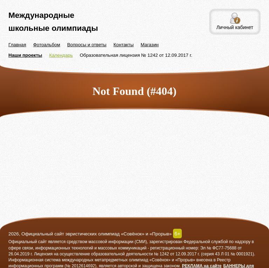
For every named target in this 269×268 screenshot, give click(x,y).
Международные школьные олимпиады (53, 22)
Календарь (61, 55)
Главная (17, 44)
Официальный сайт (27, 241)
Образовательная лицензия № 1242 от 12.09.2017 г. (136, 55)
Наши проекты (25, 55)
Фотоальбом (46, 44)
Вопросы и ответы (86, 44)
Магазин (150, 44)
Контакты (123, 44)
